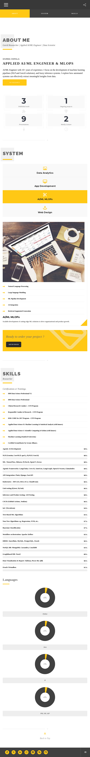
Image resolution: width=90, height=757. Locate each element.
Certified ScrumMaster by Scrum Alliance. (22, 443)
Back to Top (45, 738)
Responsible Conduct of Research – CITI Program (25, 412)
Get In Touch (14, 344)
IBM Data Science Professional (18, 400)
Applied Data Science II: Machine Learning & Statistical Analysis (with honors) (35, 424)
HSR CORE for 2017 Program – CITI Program (24, 418)
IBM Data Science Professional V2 (20, 393)
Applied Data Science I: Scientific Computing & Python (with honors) (32, 431)
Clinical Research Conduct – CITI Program (23, 406)
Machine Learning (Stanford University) (22, 437)
